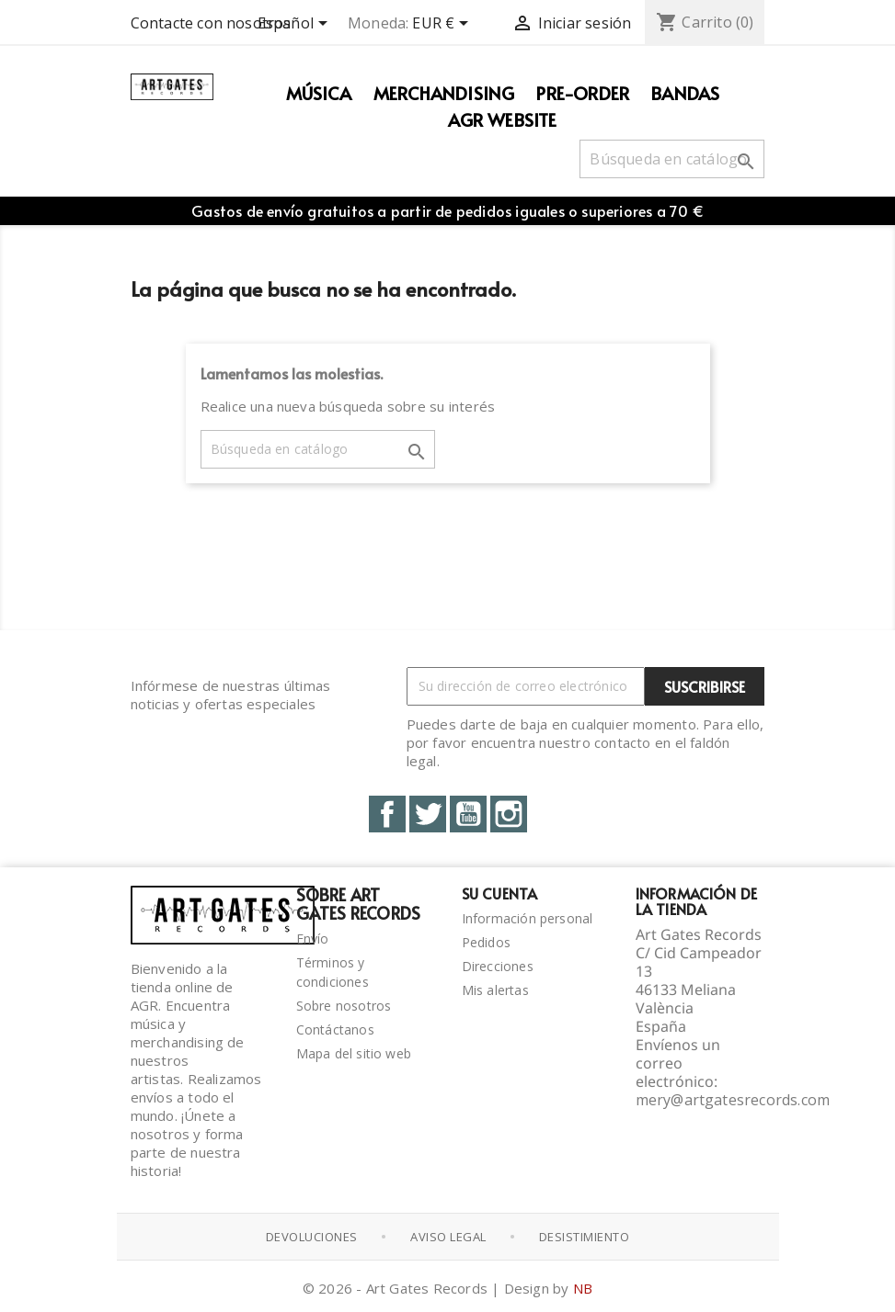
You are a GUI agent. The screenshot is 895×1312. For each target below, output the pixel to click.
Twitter (427, 814)
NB (582, 1288)
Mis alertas (495, 990)
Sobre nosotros (344, 1005)
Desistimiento (584, 1236)
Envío (312, 938)
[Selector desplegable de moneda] (443, 25)
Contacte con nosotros (211, 23)
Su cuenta (500, 893)
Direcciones (498, 966)
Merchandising (444, 93)
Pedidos (486, 942)
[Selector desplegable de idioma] (296, 25)
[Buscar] (671, 159)
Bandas (685, 93)
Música (318, 93)
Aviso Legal (448, 1236)
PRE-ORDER (582, 93)
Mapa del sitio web (354, 1053)
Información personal (527, 918)
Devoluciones (312, 1236)
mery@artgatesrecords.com (733, 1100)
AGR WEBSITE (502, 119)
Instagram (508, 814)
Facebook (387, 814)
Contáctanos (335, 1029)
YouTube (468, 814)
